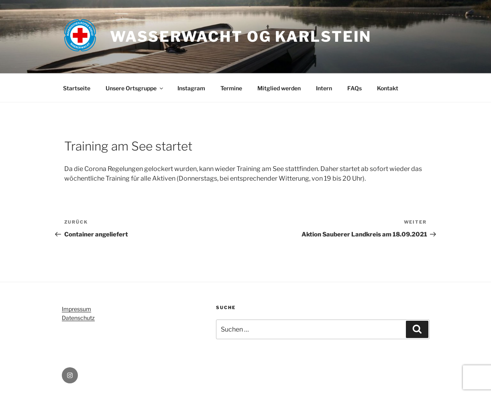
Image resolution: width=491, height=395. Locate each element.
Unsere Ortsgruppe (135, 88)
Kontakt (387, 88)
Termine (231, 88)
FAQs (354, 88)
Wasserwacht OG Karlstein (240, 36)
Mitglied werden (279, 88)
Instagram (191, 88)
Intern (324, 88)
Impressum (76, 308)
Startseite (76, 88)
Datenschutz (78, 317)
